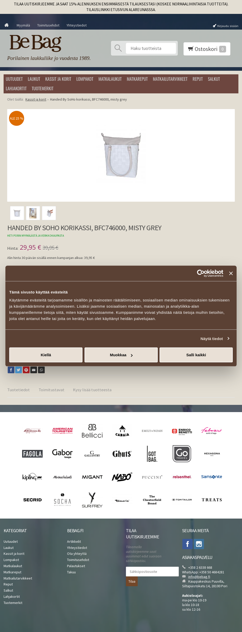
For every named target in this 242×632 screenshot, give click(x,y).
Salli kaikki (196, 355)
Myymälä (23, 25)
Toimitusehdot (48, 25)
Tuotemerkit (42, 88)
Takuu (71, 572)
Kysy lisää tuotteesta (92, 390)
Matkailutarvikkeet (170, 79)
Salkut (214, 79)
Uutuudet (14, 79)
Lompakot (84, 79)
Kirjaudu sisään (227, 26)
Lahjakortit (16, 88)
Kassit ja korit (58, 79)
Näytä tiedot (212, 338)
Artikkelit (74, 541)
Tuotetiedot (18, 390)
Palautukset (76, 566)
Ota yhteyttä (77, 553)
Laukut (34, 79)
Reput (198, 79)
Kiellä (46, 355)
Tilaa (131, 581)
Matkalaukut (110, 79)
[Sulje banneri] (231, 273)
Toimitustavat (51, 390)
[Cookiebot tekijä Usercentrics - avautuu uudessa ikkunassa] (200, 273)
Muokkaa (121, 355)
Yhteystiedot (77, 25)
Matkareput (137, 79)
